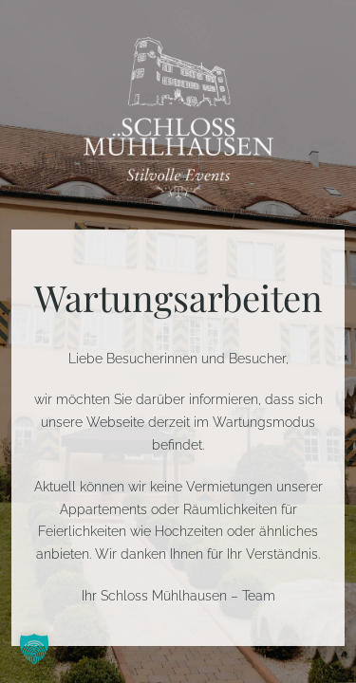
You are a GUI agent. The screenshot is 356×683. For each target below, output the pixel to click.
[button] (34, 649)
